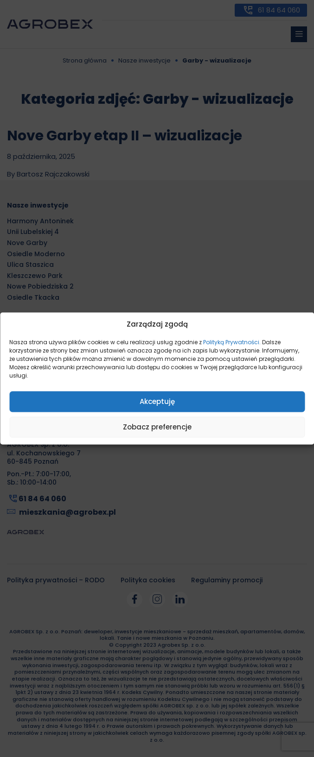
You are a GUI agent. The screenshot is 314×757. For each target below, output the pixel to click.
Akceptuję (157, 401)
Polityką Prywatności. (232, 342)
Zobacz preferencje (157, 427)
